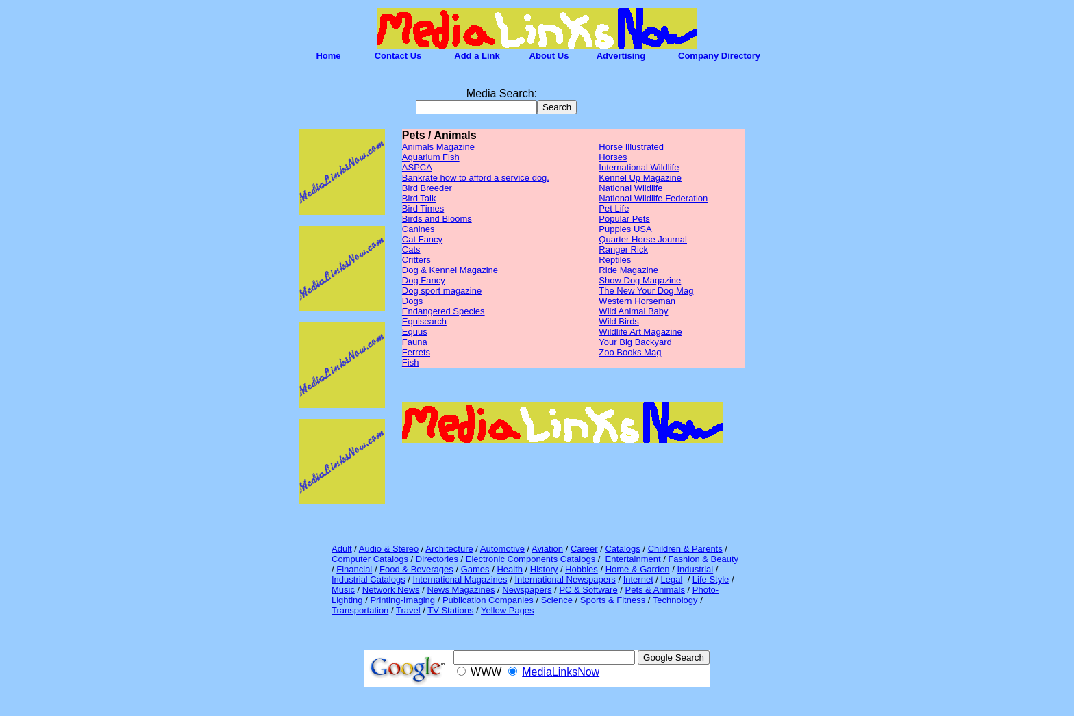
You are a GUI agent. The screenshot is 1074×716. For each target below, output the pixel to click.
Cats (411, 249)
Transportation (360, 610)
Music (343, 590)
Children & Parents (685, 549)
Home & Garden (637, 569)
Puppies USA (625, 229)
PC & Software (588, 590)
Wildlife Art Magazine (640, 332)
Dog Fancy (423, 280)
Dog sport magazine (442, 290)
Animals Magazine (438, 147)
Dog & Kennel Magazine (450, 270)
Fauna (414, 342)
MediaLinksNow (560, 672)
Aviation (547, 549)
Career (584, 549)
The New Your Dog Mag (646, 290)
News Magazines (461, 590)
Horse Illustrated (631, 147)
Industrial (695, 569)
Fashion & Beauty (703, 559)
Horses (613, 157)
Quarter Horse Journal (643, 239)
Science (557, 600)
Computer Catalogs (370, 559)
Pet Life (614, 208)
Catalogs (622, 549)
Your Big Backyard (635, 342)
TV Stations (450, 610)
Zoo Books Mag (630, 352)
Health (510, 569)
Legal (672, 579)
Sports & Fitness (612, 600)
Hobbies (581, 569)
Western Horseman (637, 301)
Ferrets (416, 352)
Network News (391, 590)
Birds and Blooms (437, 219)
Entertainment (633, 559)
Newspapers (526, 590)
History (544, 569)
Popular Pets (624, 219)
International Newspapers (564, 579)
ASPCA (417, 167)
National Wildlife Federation (653, 198)
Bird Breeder (427, 188)
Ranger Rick (623, 249)
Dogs (412, 301)
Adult (342, 549)
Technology (675, 600)
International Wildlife (639, 167)
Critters (416, 260)
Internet (638, 579)
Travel (408, 610)
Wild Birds (619, 321)
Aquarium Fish (431, 157)
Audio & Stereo (389, 549)
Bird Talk (419, 198)
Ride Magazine (628, 270)
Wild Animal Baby (633, 311)
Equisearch (424, 321)
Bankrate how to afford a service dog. (475, 177)
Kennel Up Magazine (640, 177)
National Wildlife (630, 188)
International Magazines (460, 579)
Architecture (449, 549)
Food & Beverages (416, 569)
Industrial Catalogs (368, 579)
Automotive (502, 549)
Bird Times (423, 208)
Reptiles (615, 260)
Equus (414, 332)
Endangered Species (443, 311)
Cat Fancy (422, 239)
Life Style (710, 579)
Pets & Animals (655, 590)
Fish (410, 362)
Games (475, 569)
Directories (437, 559)
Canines (418, 229)
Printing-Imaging (402, 600)
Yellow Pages (507, 610)
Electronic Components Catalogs (530, 559)
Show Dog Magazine (640, 280)
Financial (354, 569)
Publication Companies (488, 600)
